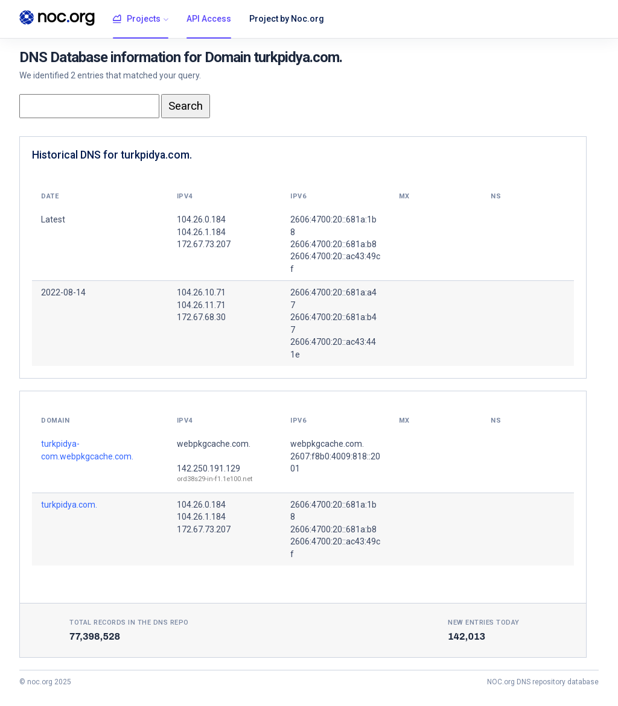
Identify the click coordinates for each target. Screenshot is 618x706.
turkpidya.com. (69, 504)
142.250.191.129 (208, 468)
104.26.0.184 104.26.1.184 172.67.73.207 (204, 232)
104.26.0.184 (201, 504)
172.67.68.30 (201, 317)
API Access (208, 19)
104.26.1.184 (201, 517)
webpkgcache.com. (213, 444)
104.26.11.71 (201, 305)
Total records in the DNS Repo (129, 622)
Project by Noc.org (286, 19)
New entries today (484, 622)
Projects (137, 19)
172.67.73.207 (204, 529)
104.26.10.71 (201, 292)
